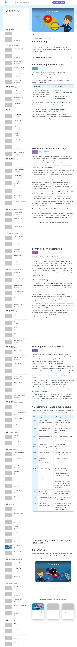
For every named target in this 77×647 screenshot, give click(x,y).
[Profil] (72, 2)
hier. (67, 558)
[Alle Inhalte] (68, 2)
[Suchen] (48, 2)
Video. (40, 51)
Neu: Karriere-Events (58, 2)
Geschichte (35, 38)
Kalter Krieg (47, 38)
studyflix (10, 2)
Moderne (41, 38)
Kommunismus (38, 198)
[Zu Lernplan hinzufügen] (33, 34)
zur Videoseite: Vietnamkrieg (53, 595)
